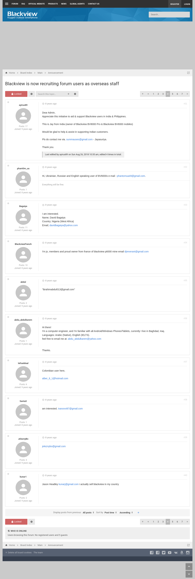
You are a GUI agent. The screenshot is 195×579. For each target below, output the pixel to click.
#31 (185, 104)
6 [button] (177, 94)
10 (26, 265)
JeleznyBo (23, 439)
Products (53, 4)
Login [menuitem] (187, 4)
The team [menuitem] (38, 552)
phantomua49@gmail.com (131, 176)
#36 (185, 318)
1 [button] (153, 94)
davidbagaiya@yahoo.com (64, 225)
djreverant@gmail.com (137, 251)
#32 (185, 167)
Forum (15, 4)
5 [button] (172, 94)
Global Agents (77, 4)
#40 (185, 475)
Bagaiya (23, 206)
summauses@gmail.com (79, 139)
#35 (185, 280)
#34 (185, 242)
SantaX (23, 401)
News (63, 4)
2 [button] (158, 94)
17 (26, 126)
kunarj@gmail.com (69, 484)
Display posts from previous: (74, 512)
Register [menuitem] (174, 4)
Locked (16, 94)
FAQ (23, 4)
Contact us (93, 4)
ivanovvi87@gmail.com (70, 408)
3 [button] (163, 94)
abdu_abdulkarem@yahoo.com (84, 338)
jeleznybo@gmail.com (54, 446)
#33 (185, 205)
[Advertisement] (97, 45)
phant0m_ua (23, 168)
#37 (185, 362)
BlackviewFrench (23, 244)
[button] (142, 94)
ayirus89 (23, 105)
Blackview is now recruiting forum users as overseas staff (62, 83)
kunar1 (23, 476)
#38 (185, 399)
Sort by (107, 512)
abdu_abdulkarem (23, 320)
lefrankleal (23, 363)
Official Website (36, 4)
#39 (185, 437)
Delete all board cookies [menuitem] (18, 552)
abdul (23, 282)
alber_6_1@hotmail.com (55, 378)
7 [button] (182, 94)
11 (26, 227)
